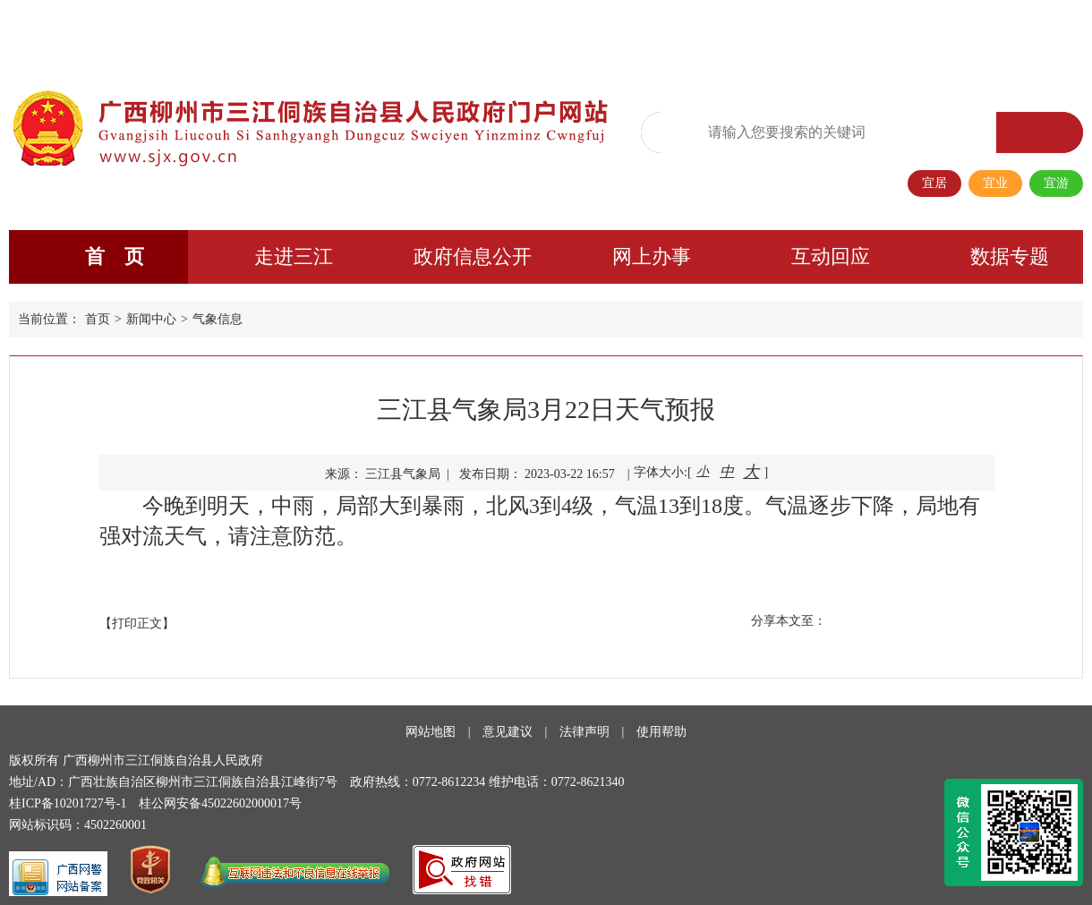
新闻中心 (151, 319)
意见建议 (507, 732)
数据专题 (1009, 256)
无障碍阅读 (729, 33)
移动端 (904, 32)
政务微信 (847, 32)
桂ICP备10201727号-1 (67, 803)
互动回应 (830, 256)
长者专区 (960, 32)
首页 (97, 319)
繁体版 (791, 32)
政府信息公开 (473, 256)
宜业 (995, 183)
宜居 (934, 183)
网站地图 (430, 732)
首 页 (114, 256)
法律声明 (584, 732)
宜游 (1056, 183)
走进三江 (293, 256)
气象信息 (217, 319)
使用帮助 (661, 732)
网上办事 (651, 256)
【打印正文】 (137, 623)
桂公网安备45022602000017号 (220, 803)
